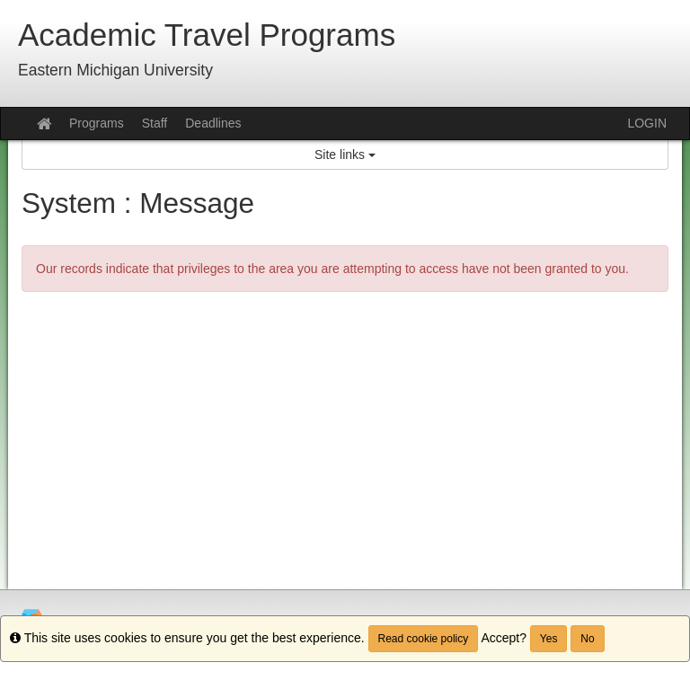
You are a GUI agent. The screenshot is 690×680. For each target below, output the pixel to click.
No (587, 638)
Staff (155, 123)
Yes (549, 638)
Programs (96, 123)
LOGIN (647, 123)
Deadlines (213, 123)
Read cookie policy (423, 638)
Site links (345, 154)
